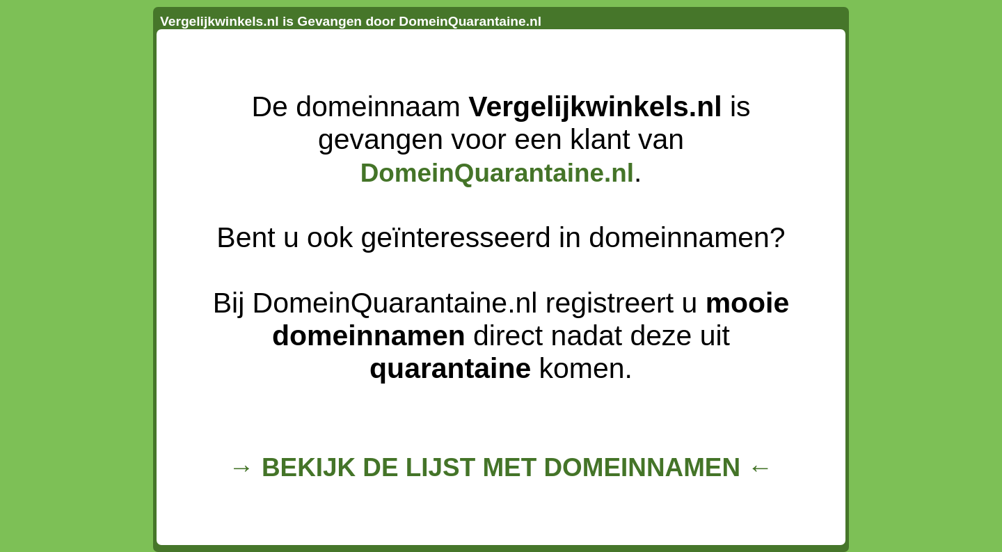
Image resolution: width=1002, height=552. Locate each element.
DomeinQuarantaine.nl (497, 173)
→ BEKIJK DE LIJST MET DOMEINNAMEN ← (501, 467)
